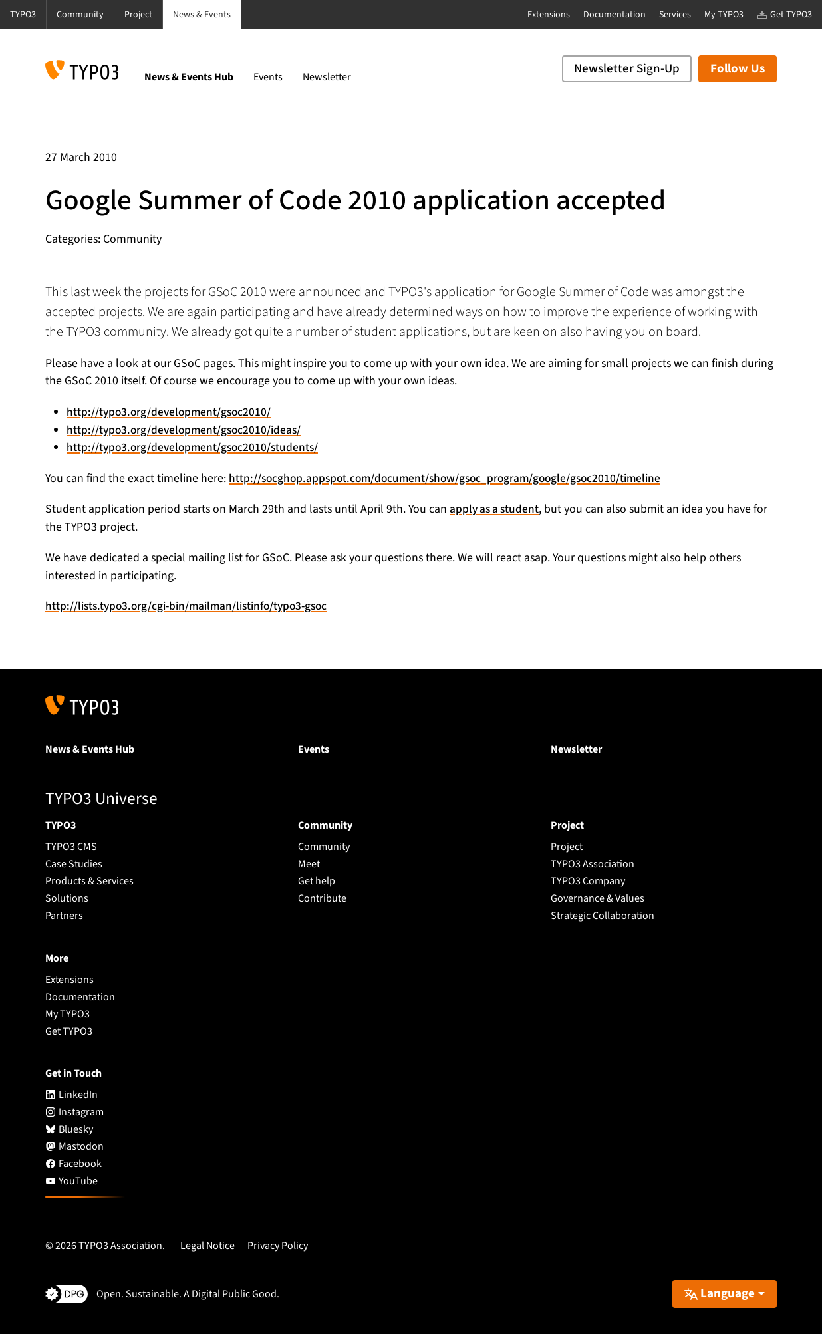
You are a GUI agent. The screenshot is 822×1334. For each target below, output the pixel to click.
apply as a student (496, 509)
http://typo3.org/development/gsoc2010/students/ (196, 447)
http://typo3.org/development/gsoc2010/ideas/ (187, 430)
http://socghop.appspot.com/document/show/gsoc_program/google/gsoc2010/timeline (452, 478)
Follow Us (737, 69)
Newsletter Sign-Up (627, 69)
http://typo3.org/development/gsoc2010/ (171, 412)
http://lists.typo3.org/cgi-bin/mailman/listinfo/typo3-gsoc (193, 606)
